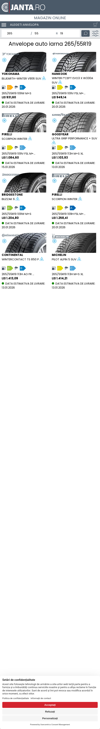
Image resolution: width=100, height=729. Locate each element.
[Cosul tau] (94, 25)
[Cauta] (85, 33)
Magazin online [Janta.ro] (50, 18)
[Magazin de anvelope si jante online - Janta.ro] (50, 7)
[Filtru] (95, 33)
